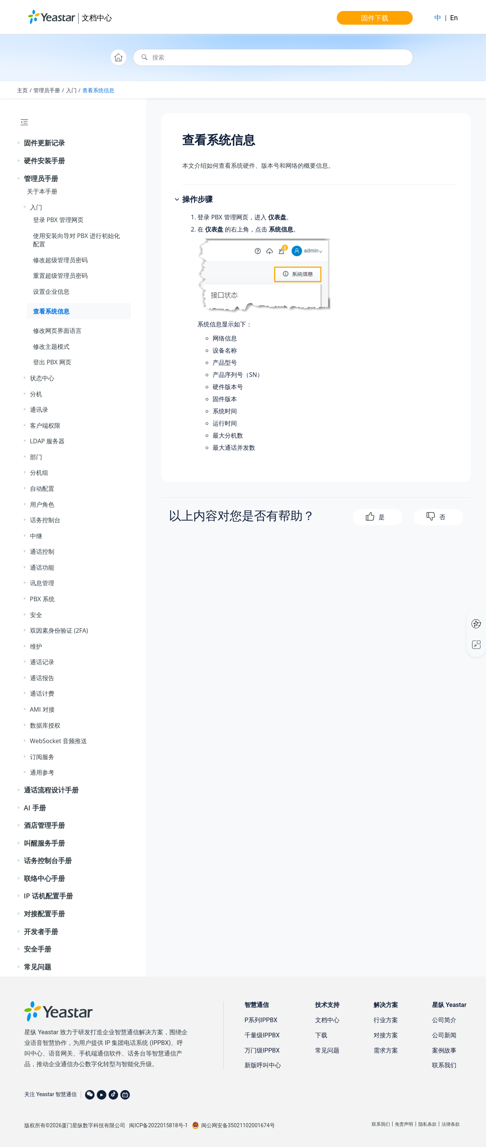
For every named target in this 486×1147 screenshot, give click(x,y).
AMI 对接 (42, 709)
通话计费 (42, 693)
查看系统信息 (98, 90)
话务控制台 (45, 520)
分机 (36, 394)
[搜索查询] (273, 57)
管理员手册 (46, 90)
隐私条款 (427, 1124)
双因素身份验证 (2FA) (59, 630)
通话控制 (42, 551)
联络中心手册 (44, 878)
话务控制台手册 (48, 860)
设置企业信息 (51, 291)
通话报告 (42, 678)
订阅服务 (42, 757)
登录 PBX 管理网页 (58, 220)
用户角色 (42, 504)
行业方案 (386, 1020)
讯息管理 (42, 583)
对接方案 (386, 1035)
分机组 (39, 472)
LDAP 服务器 (47, 441)
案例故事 (444, 1050)
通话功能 (42, 567)
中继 (36, 536)
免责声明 (404, 1124)
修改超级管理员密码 (60, 260)
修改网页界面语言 (57, 330)
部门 (36, 457)
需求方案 (386, 1050)
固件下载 (374, 17)
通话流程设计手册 (51, 789)
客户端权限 (45, 425)
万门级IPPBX (262, 1050)
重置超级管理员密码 (60, 275)
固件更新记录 (44, 142)
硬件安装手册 (44, 160)
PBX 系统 (42, 599)
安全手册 (37, 948)
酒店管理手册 (44, 825)
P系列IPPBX (261, 1020)
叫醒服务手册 (44, 843)
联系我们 (444, 1065)
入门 (71, 90)
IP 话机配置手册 (48, 895)
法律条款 (451, 1124)
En (454, 18)
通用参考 (42, 772)
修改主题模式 (51, 346)
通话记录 (42, 662)
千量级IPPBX (262, 1035)
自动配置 (42, 488)
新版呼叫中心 (263, 1065)
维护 (36, 646)
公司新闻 (444, 1035)
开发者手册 (41, 931)
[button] (19, 143)
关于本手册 (42, 191)
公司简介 (444, 1020)
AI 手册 (35, 807)
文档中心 (97, 18)
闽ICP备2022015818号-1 (158, 1125)
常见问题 (37, 966)
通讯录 (39, 409)
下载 (321, 1035)
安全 (36, 615)
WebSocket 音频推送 (58, 741)
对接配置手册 (44, 913)
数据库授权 (45, 725)
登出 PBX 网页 (52, 362)
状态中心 (42, 378)
